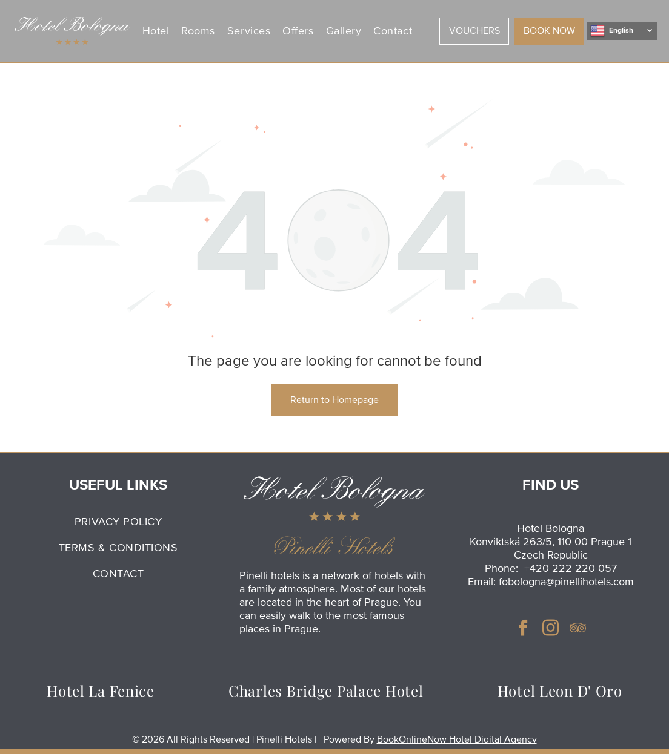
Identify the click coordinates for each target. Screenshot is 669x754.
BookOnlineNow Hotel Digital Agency (457, 739)
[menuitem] (158, 31)
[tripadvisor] (578, 629)
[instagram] (551, 629)
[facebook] (523, 629)
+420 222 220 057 (570, 568)
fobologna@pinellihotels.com (566, 581)
